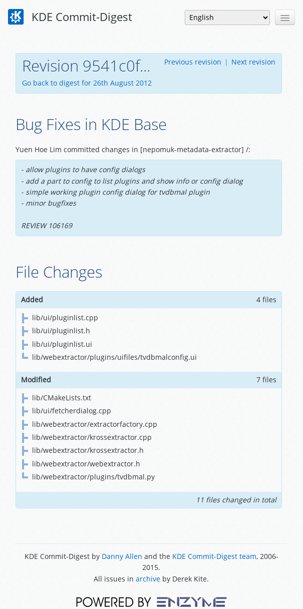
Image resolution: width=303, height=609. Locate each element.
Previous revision (192, 62)
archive (148, 578)
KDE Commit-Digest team (214, 556)
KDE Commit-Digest (70, 17)
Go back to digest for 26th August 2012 (87, 83)
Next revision (253, 62)
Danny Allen (122, 556)
